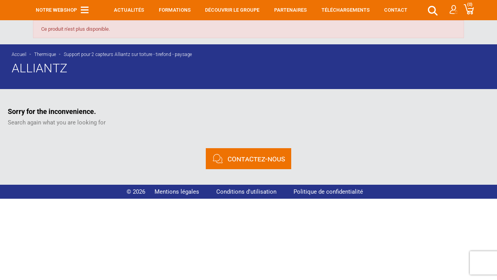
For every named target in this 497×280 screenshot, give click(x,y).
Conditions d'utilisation (246, 191)
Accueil (19, 54)
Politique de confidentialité (328, 191)
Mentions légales (177, 191)
